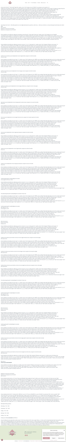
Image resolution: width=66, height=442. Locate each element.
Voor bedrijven (33, 2)
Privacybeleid (55, 440)
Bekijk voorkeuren (61, 438)
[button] (64, 430)
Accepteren (46, 438)
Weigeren (53, 438)
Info (29, 2)
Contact (38, 2)
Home (26, 2)
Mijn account (43, 2)
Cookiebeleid (51, 440)
